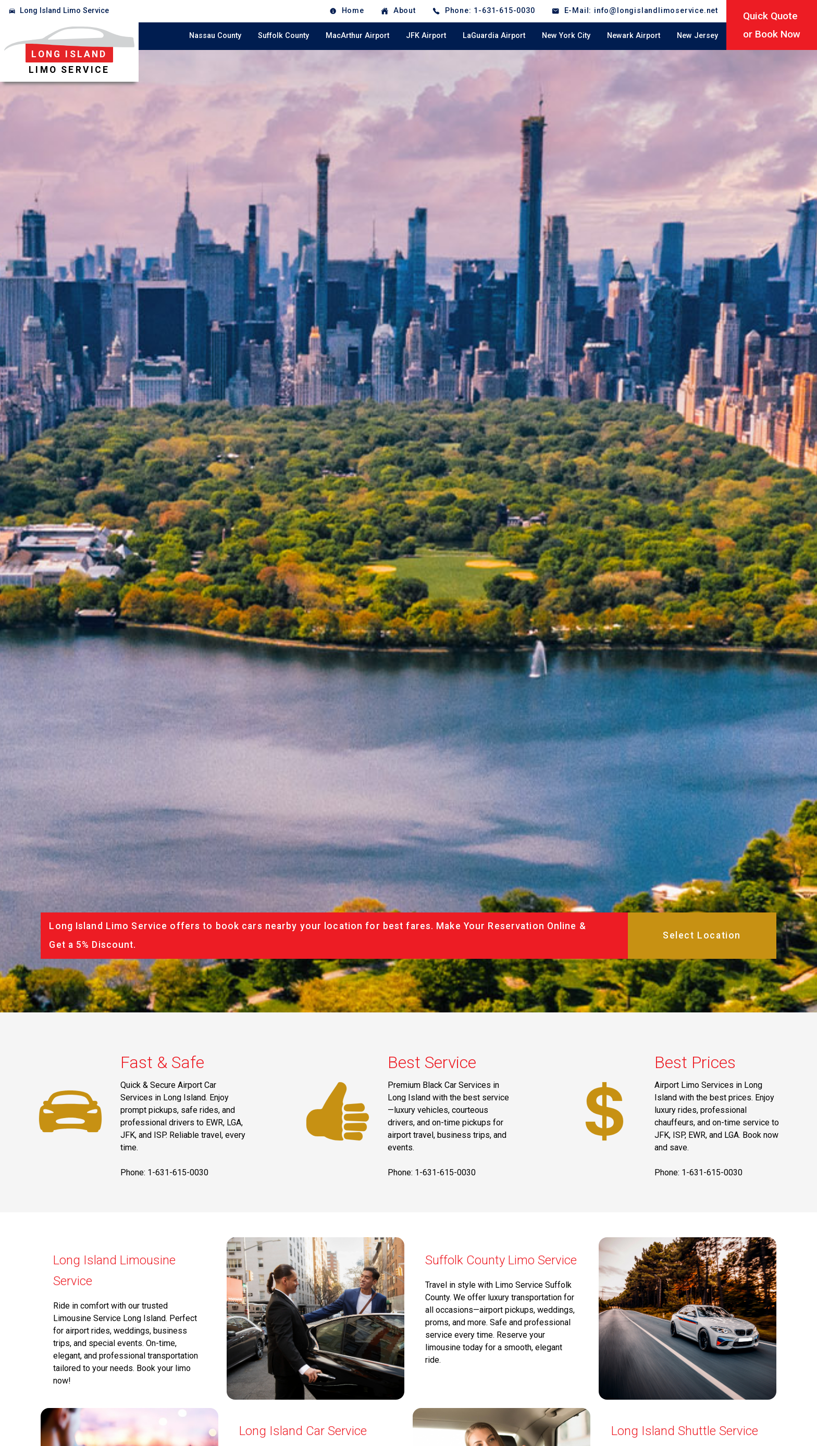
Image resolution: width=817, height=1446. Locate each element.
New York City (566, 35)
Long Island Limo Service (64, 10)
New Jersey (697, 35)
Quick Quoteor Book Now (771, 25)
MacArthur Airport (357, 35)
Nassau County (215, 35)
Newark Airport (633, 35)
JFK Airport (426, 35)
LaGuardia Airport (494, 35)
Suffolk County (283, 35)
